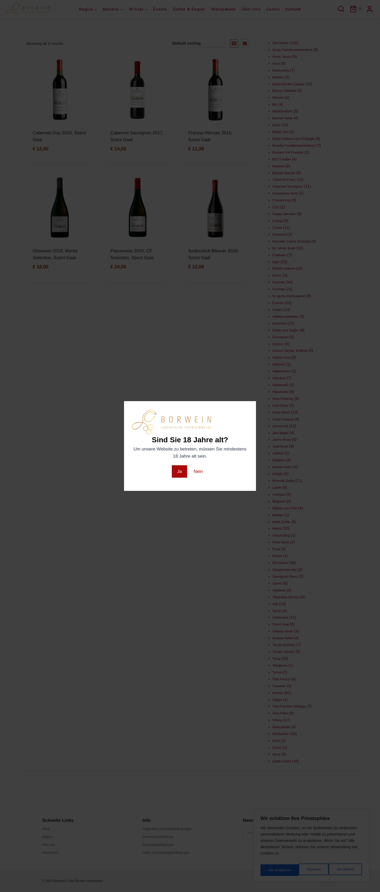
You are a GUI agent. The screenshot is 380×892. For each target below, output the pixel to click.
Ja (179, 471)
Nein (198, 471)
